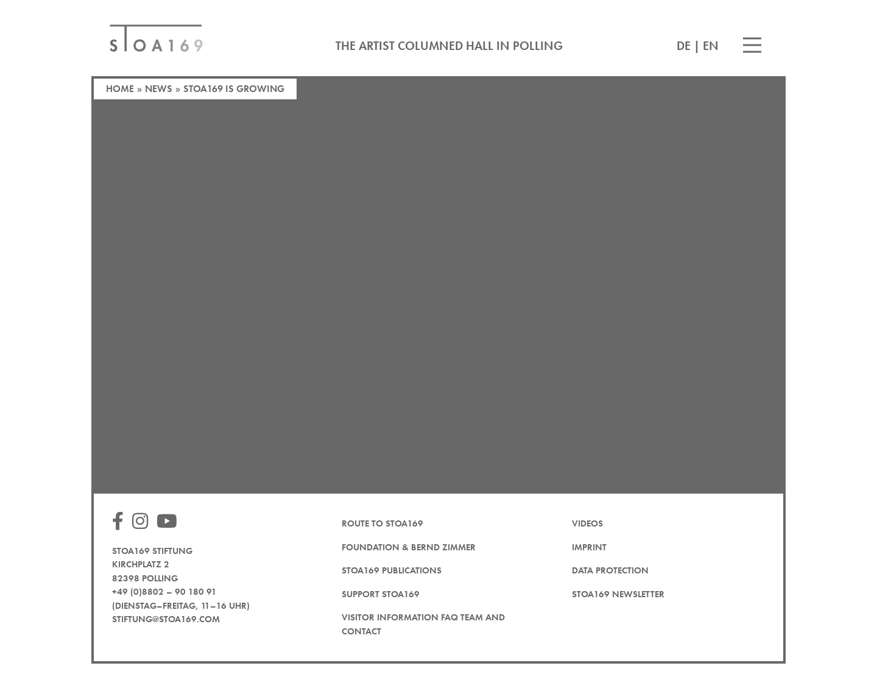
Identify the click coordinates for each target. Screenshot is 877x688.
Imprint (589, 547)
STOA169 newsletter (618, 594)
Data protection (610, 570)
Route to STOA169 (382, 523)
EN (711, 46)
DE (684, 46)
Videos (587, 523)
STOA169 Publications (392, 570)
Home (120, 88)
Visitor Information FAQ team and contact (423, 624)
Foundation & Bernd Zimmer (409, 547)
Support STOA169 (381, 594)
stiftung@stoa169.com (166, 619)
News (158, 88)
